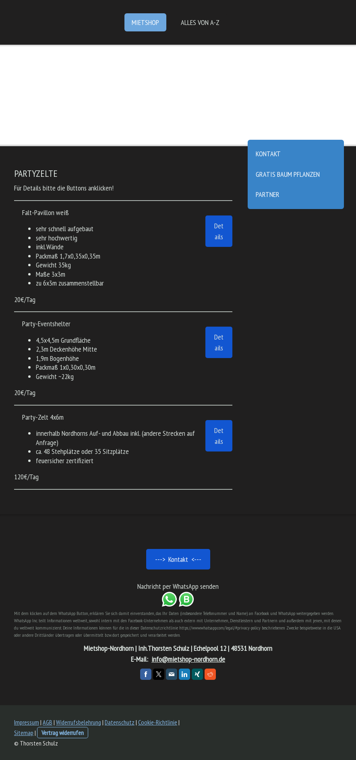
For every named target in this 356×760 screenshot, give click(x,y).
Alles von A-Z (200, 22)
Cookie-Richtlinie (157, 722)
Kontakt (268, 153)
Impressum (26, 722)
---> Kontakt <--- (178, 559)
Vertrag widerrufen (62, 733)
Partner (267, 194)
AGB (47, 722)
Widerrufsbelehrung (78, 722)
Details (219, 231)
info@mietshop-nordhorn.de (188, 659)
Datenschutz (120, 722)
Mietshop (145, 22)
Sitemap (23, 733)
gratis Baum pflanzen (288, 174)
